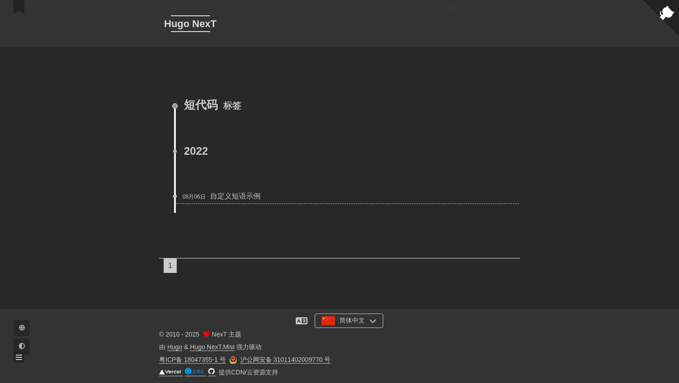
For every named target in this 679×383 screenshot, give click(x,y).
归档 (440, 13)
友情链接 (484, 13)
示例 (358, 13)
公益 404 (355, 28)
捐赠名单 (320, 13)
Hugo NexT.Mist (212, 347)
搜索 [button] (392, 28)
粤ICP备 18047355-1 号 (192, 359)
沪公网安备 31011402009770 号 (285, 359)
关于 (283, 13)
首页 (251, 13)
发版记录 (395, 13)
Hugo (174, 347)
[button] (19, 357)
